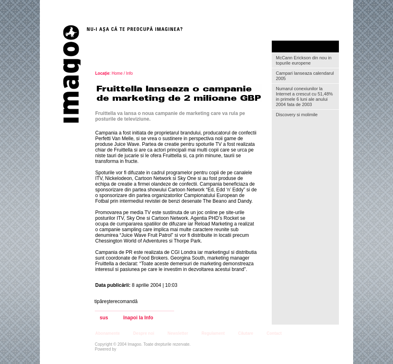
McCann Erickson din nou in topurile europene (304, 60)
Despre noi (143, 333)
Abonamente (107, 333)
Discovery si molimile (297, 114)
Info (129, 73)
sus (104, 318)
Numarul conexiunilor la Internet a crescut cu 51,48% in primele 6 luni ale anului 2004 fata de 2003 (304, 96)
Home (117, 73)
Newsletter (178, 333)
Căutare (245, 333)
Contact (274, 333)
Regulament (213, 333)
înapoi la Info (138, 318)
